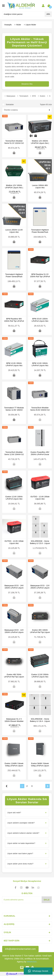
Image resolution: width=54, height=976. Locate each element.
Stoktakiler (10, 105)
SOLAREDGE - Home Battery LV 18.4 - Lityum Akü (40, 720)
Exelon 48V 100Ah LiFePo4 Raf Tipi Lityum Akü (40, 631)
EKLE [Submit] (47, 899)
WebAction (31, 962)
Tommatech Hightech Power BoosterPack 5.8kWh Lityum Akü (40, 231)
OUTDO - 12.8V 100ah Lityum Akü (13, 542)
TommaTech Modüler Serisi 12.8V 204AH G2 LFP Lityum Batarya (14, 453)
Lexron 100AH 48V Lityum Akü (40, 186)
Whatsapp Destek (38, 971)
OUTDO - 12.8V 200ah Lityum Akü (39, 498)
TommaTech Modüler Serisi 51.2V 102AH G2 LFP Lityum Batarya (14, 142)
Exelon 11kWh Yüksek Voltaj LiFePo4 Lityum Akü (14, 764)
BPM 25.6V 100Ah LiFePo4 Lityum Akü (40, 320)
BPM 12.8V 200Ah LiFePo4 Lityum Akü (14, 364)
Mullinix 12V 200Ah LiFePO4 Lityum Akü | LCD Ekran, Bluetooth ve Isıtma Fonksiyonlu (40, 142)
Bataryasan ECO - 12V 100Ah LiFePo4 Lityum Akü (13, 631)
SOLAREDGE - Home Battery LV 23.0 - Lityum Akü (40, 542)
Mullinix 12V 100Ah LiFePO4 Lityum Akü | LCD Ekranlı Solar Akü (14, 186)
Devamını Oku (27, 84)
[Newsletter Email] (27, 899)
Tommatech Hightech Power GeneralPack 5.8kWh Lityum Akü (14, 275)
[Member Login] (43, 6)
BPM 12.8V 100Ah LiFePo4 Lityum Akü (40, 364)
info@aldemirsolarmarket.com (20, 949)
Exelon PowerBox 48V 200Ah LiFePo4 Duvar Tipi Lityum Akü (40, 453)
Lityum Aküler (31, 25)
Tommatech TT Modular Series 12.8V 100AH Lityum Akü (14, 409)
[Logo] (21, 6)
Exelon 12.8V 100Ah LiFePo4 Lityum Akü (14, 498)
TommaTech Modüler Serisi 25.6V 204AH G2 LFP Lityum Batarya (40, 409)
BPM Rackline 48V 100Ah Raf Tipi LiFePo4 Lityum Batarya (14, 320)
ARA (48, 14)
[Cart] (49, 6)
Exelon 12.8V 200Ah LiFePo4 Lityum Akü (40, 675)
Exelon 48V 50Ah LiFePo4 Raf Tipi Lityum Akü (14, 675)
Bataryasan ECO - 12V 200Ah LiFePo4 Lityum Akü (39, 586)
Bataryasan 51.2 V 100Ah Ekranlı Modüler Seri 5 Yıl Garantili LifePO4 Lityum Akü (13, 720)
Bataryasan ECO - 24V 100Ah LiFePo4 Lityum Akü (13, 586)
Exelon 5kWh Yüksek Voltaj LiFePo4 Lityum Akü (40, 764)
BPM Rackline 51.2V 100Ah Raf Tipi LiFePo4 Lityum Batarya (40, 275)
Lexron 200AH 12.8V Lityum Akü (14, 231)
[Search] (27, 14)
